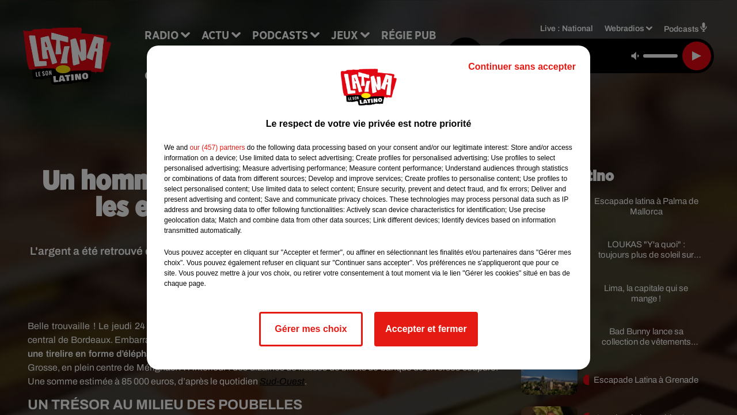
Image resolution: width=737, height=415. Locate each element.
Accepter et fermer (425, 329)
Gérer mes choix (311, 329)
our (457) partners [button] (217, 148)
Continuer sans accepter (522, 66)
